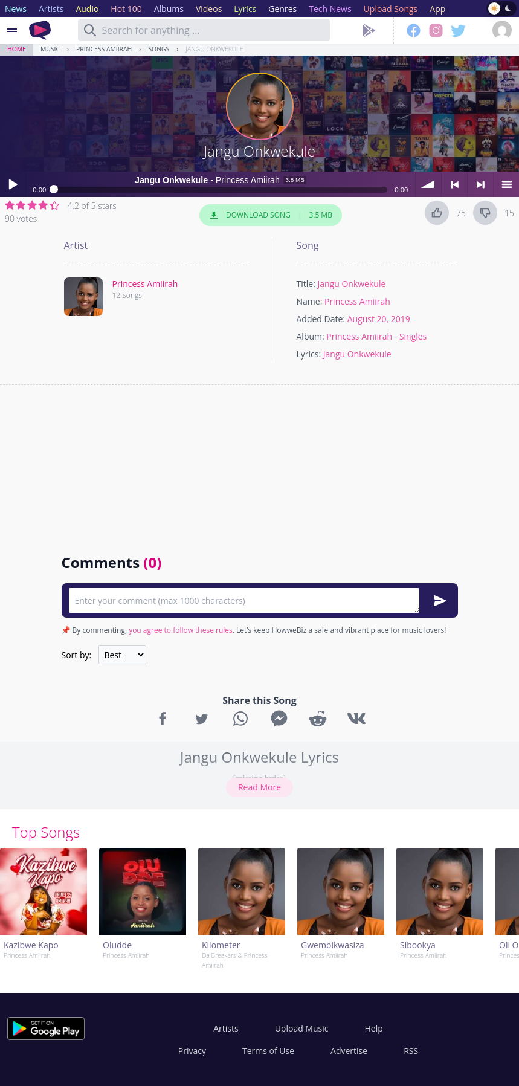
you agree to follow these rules (181, 630)
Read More (259, 787)
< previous (454, 184)
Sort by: (77, 655)
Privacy (192, 1050)
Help (373, 1028)
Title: (306, 283)
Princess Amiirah (104, 49)
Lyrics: (309, 354)
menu (506, 184)
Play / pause (12, 184)
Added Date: (321, 319)
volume (428, 184)
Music (50, 49)
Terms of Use (268, 1050)
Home (16, 49)
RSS (411, 1050)
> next (480, 184)
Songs (158, 49)
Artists (225, 1028)
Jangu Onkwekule (214, 49)
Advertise (348, 1050)
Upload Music (302, 1028)
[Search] (90, 30)
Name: (310, 301)
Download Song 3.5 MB (270, 215)
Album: (310, 336)
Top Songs (46, 832)
